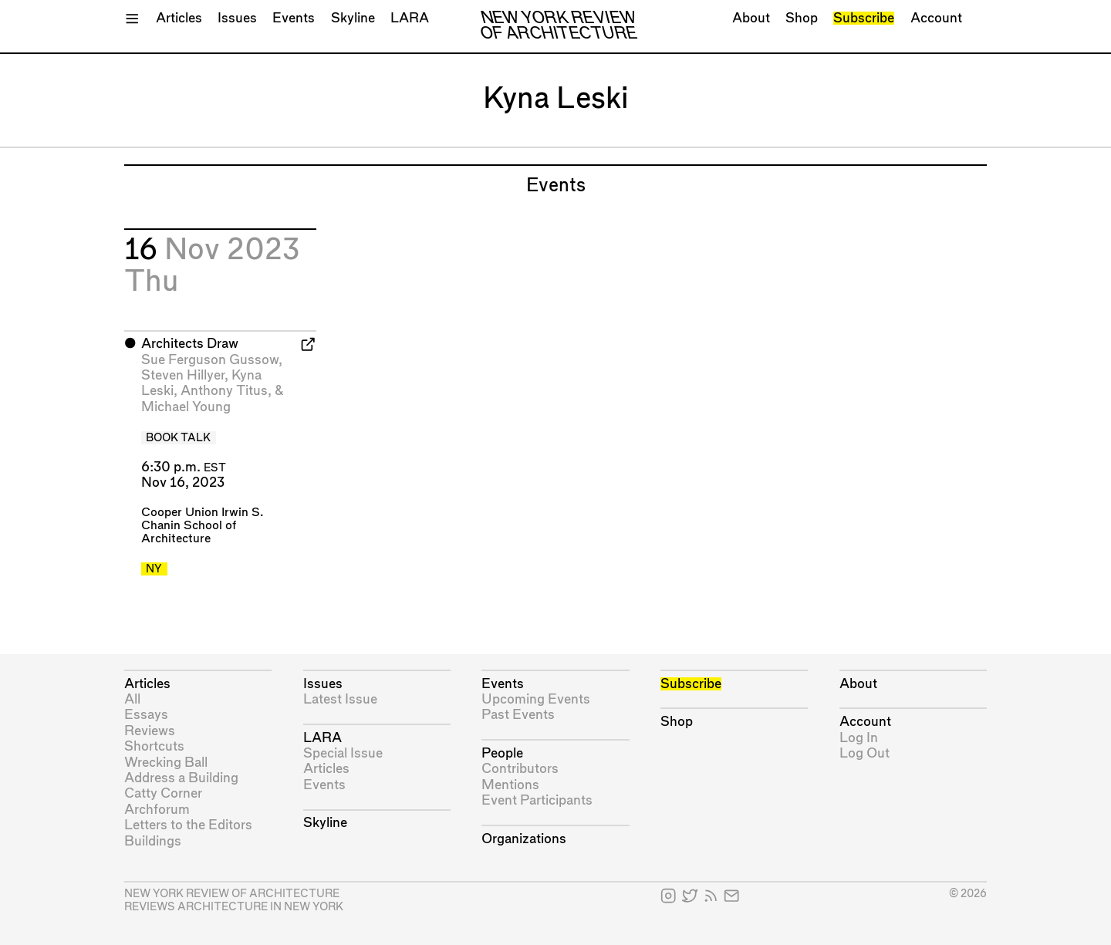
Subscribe (863, 18)
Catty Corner (163, 793)
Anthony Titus (224, 390)
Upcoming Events (535, 699)
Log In (858, 737)
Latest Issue (340, 699)
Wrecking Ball (166, 762)
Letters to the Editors (188, 825)
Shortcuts (154, 746)
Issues (237, 18)
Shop (801, 18)
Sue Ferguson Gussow (210, 359)
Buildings (152, 841)
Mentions (510, 784)
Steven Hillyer (183, 375)
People (502, 753)
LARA (409, 18)
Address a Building (181, 778)
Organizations (523, 838)
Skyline (353, 18)
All (132, 699)
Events (293, 18)
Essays (146, 714)
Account (936, 18)
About (751, 18)
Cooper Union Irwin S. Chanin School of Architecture (202, 526)
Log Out (864, 753)
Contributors (520, 768)
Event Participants (537, 800)
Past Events (518, 714)
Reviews (149, 730)
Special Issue (343, 753)
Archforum (157, 809)
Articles (179, 18)
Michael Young (186, 406)
